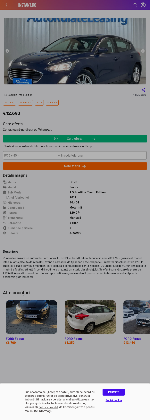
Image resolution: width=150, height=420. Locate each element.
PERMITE (113, 392)
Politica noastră (48, 407)
